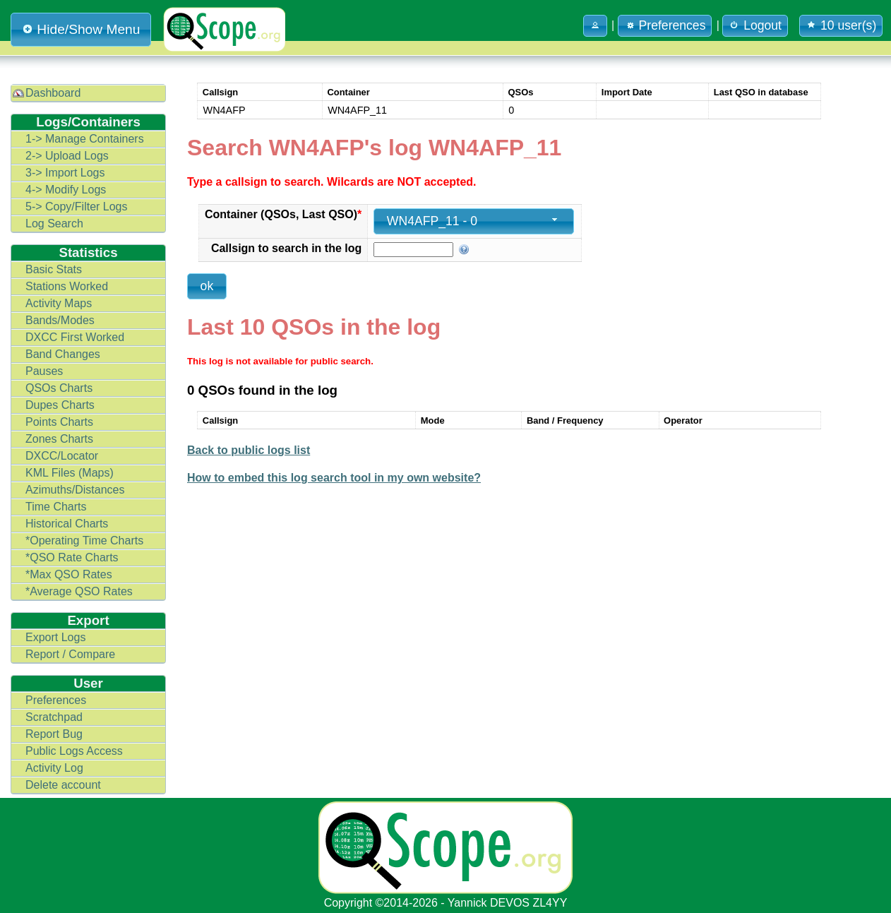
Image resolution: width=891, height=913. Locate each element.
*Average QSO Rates (79, 591)
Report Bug (54, 734)
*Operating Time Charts (84, 541)
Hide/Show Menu (81, 29)
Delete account (63, 785)
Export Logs (55, 637)
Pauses (44, 371)
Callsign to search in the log (286, 248)
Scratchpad (54, 717)
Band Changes (62, 354)
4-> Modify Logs (65, 190)
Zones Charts (59, 439)
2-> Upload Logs (67, 156)
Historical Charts (66, 524)
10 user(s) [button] (841, 25)
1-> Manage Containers (84, 139)
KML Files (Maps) (69, 473)
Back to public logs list (248, 450)
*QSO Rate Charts (72, 557)
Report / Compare (70, 654)
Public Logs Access (74, 751)
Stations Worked (66, 286)
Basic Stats (53, 269)
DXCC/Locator (61, 456)
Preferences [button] (665, 25)
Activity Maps (58, 303)
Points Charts (59, 422)
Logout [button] (755, 25)
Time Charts (56, 507)
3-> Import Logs (65, 173)
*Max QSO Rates (68, 574)
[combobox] (473, 221)
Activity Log (54, 768)
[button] (595, 26)
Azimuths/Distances (75, 490)
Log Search (54, 223)
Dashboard (52, 93)
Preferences (55, 700)
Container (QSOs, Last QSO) (283, 214)
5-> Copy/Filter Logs (76, 207)
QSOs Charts (58, 388)
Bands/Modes (60, 320)
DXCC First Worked (74, 337)
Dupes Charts (60, 405)
